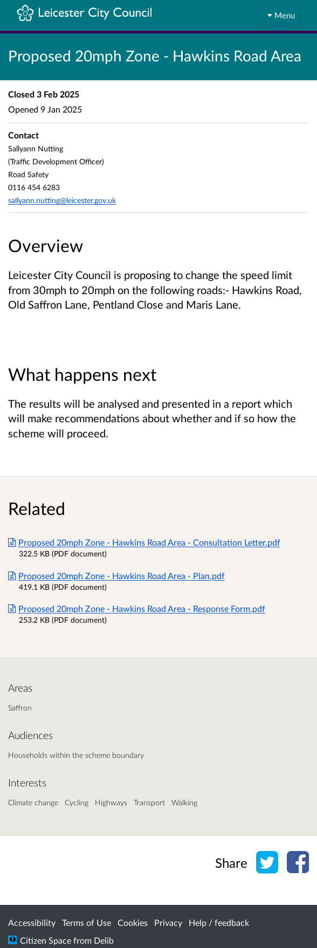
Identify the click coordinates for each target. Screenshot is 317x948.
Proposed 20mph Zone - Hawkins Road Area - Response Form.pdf (136, 608)
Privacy (168, 922)
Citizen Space (45, 940)
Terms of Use (86, 922)
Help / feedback (219, 922)
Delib (104, 940)
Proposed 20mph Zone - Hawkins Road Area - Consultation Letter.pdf (144, 542)
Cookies (133, 922)
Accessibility (32, 922)
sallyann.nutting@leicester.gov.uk (62, 200)
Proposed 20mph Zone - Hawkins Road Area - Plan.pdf (116, 575)
